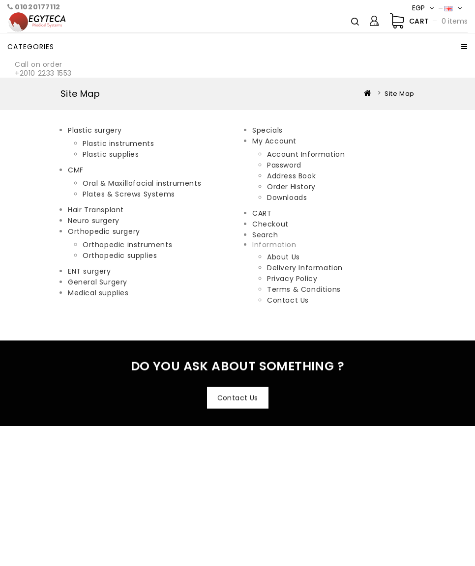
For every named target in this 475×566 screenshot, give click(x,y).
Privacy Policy (292, 278)
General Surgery (97, 282)
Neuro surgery (93, 221)
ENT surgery (89, 271)
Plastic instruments (118, 143)
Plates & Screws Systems (129, 194)
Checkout (270, 224)
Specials (267, 130)
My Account (274, 141)
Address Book (291, 176)
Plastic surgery (95, 130)
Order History (291, 187)
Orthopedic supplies (120, 255)
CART (261, 213)
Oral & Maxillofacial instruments (142, 183)
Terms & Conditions (304, 289)
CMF (76, 170)
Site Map (400, 93)
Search (265, 235)
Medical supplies (98, 293)
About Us (283, 257)
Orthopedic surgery (104, 231)
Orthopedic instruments (127, 245)
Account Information (306, 154)
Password (284, 165)
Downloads (287, 197)
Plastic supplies (111, 154)
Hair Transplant (96, 210)
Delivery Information (305, 268)
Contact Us (288, 300)
